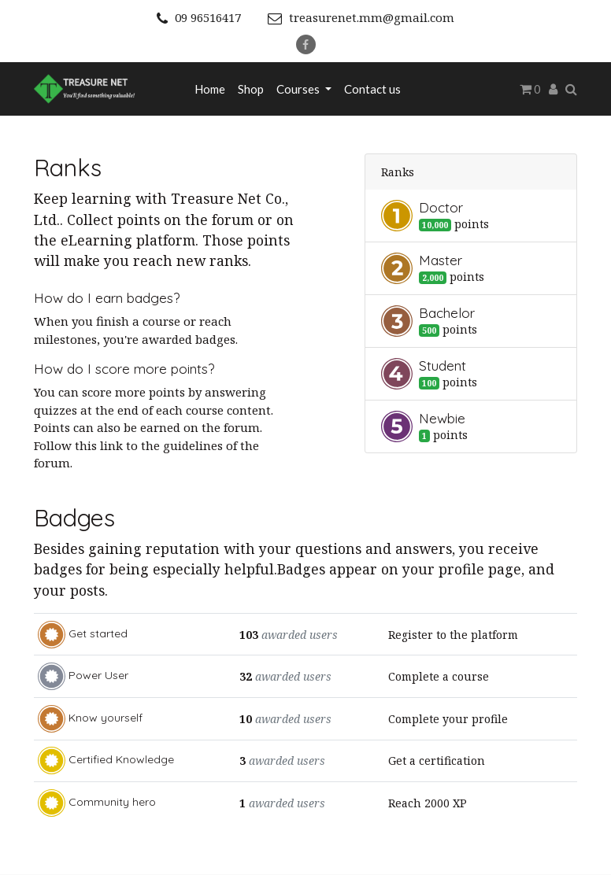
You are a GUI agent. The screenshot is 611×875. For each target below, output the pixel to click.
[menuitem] (209, 89)
